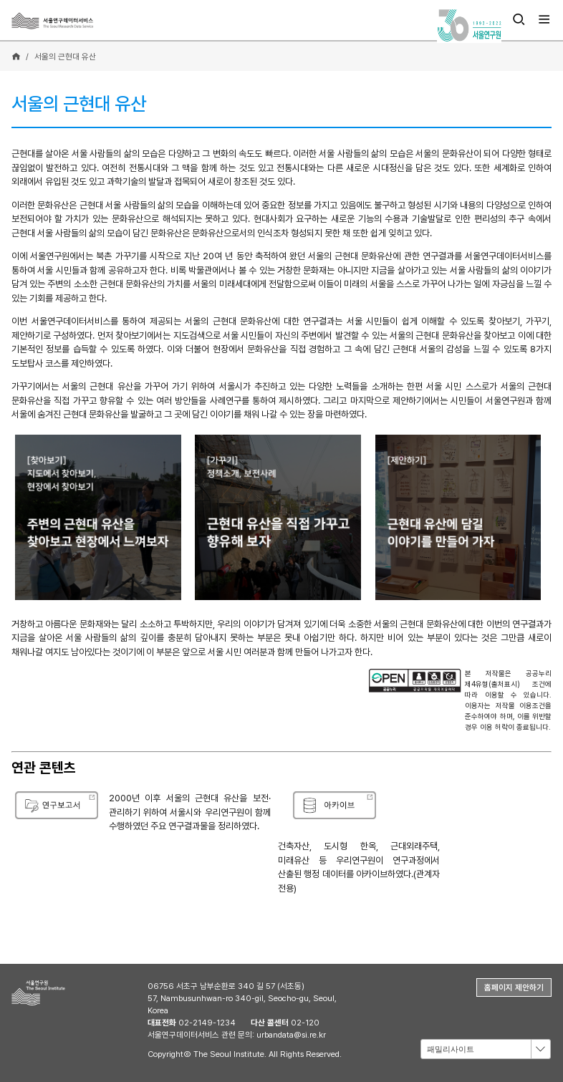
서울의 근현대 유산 (65, 57)
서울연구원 (61, 992)
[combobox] (485, 1048)
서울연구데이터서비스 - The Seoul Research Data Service (77, 20)
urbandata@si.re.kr (291, 1035)
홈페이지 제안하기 (514, 987)
